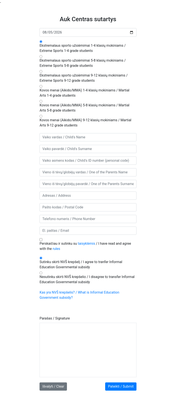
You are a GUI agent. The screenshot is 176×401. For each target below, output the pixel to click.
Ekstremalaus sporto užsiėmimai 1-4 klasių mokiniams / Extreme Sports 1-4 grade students (83, 48)
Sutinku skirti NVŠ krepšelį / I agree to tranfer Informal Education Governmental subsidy (81, 264)
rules (56, 249)
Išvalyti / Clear (53, 386)
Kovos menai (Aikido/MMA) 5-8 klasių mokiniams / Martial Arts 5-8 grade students (84, 107)
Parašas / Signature (55, 318)
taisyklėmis (86, 243)
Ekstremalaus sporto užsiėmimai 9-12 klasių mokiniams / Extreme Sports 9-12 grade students (84, 78)
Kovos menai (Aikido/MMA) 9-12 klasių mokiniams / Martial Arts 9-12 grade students (85, 122)
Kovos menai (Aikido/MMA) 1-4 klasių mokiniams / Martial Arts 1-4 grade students (84, 92)
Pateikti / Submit (121, 386)
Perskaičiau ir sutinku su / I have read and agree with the (85, 246)
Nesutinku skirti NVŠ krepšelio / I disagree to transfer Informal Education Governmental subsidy (87, 279)
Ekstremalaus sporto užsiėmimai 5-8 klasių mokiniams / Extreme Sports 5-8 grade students (83, 63)
